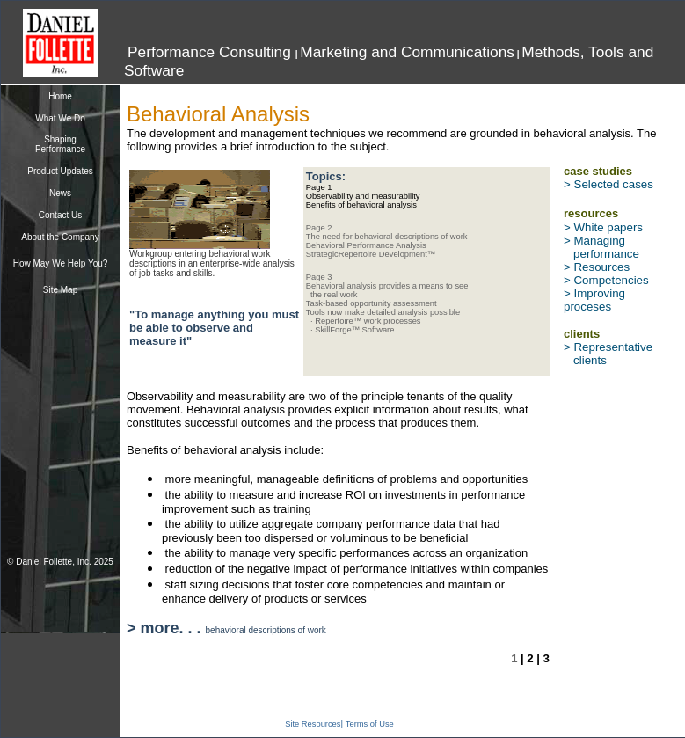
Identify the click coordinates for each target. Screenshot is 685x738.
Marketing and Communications (407, 52)
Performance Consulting (211, 52)
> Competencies (606, 280)
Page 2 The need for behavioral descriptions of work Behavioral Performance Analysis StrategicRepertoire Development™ (387, 241)
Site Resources (312, 724)
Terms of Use (370, 724)
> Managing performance (601, 247)
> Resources (597, 267)
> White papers (603, 227)
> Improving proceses (594, 300)
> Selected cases (608, 184)
